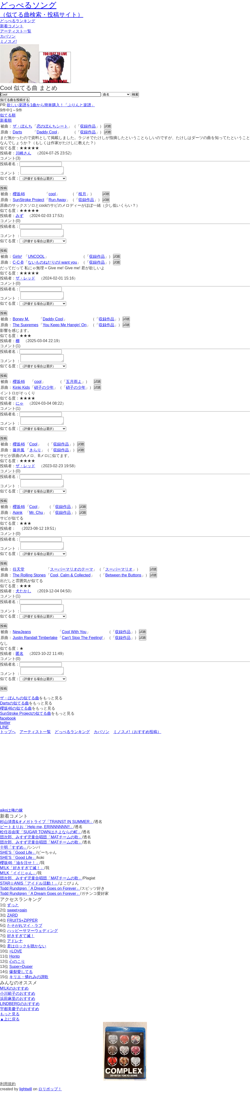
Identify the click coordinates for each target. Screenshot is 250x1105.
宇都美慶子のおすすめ (19, 1022)
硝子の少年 (44, 393)
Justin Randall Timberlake (35, 649)
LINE (4, 740)
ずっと (13, 918)
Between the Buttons (123, 585)
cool (52, 195)
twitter (5, 736)
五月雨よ (74, 387)
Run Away (57, 201)
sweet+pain (17, 923)
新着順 (6, 120)
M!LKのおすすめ (14, 1001)
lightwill (25, 1102)
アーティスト (15, 31)
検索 (135, 94)
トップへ (8, 745)
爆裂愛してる (21, 985)
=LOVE (15, 964)
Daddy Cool (47, 132)
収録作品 (88, 126)
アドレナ (15, 954)
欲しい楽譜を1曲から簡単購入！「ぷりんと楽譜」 (51, 105)
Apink (17, 521)
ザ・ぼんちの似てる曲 (19, 711)
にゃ (19, 409)
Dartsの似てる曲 (14, 716)
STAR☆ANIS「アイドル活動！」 (29, 896)
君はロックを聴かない (26, 959)
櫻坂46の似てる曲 (16, 721)
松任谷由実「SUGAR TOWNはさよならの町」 (41, 845)
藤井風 (18, 457)
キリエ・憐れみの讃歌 (28, 990)
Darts (17, 132)
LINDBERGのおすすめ (20, 1017)
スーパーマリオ (119, 579)
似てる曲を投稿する (14, 100)
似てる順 (8, 115)
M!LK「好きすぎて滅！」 (22, 881)
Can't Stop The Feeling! (82, 649)
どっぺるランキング (72, 745)
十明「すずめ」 (13, 860)
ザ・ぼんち (22, 126)
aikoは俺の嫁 (11, 823)
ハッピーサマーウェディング (32, 944)
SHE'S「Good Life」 (18, 866)
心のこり (17, 975)
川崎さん (23, 153)
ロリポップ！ (50, 1102)
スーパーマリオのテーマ (71, 579)
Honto (14, 969)
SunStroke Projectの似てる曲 (25, 727)
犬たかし (23, 601)
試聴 (107, 126)
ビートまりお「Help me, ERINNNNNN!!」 (36, 840)
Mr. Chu (36, 521)
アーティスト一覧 (35, 745)
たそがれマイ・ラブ (24, 939)
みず (19, 217)
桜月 (82, 195)
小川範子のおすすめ (17, 1007)
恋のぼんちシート (52, 126)
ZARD (12, 928)
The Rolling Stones (29, 585)
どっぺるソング (28, 5)
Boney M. (21, 323)
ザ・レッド (25, 281)
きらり (35, 457)
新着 (11, 26)
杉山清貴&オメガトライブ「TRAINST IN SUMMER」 (47, 835)
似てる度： (10, 180)
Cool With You (74, 643)
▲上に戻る (10, 1032)
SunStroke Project (28, 201)
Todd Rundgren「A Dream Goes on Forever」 (40, 901)
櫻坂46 (19, 195)
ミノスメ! (8, 41)
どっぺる (17, 21)
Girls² (17, 259)
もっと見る (10, 1027)
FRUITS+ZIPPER (22, 934)
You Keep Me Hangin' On (64, 329)
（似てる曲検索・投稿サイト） (41, 14)
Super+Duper (21, 980)
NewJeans (22, 643)
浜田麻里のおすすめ (17, 1012)
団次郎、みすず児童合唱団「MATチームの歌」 (41, 850)
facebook (8, 731)
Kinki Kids (21, 393)
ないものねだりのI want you (52, 265)
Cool (33, 451)
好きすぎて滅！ (20, 949)
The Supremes (25, 329)
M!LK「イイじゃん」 (18, 886)
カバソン (8, 36)
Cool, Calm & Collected (70, 585)
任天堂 (18, 579)
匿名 (19, 665)
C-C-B (18, 265)
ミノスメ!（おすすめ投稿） (137, 745)
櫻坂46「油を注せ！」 (20, 876)
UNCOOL (36, 259)
